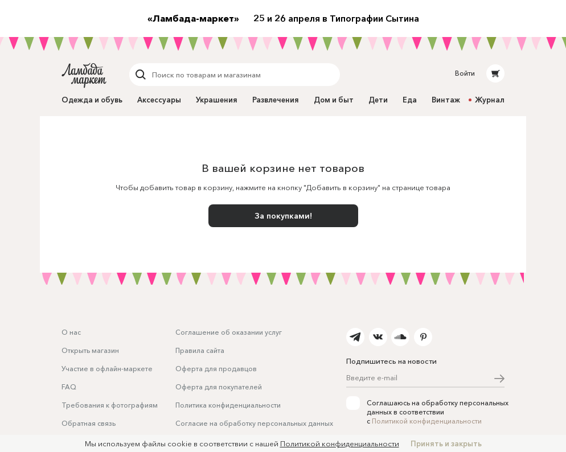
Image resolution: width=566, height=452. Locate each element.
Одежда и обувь (91, 99)
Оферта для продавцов (216, 368)
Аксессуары (159, 99)
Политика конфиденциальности (228, 405)
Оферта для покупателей (218, 387)
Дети (378, 99)
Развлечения (275, 99)
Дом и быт (334, 99)
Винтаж (446, 99)
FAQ (68, 387)
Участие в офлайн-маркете (107, 368)
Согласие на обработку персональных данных (254, 423)
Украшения (216, 99)
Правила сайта (199, 350)
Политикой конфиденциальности (427, 421)
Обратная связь (88, 423)
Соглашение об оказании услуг (228, 332)
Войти (465, 73)
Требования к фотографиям (109, 405)
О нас (71, 332)
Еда (410, 99)
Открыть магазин (90, 350)
